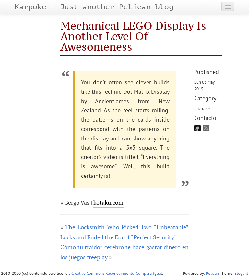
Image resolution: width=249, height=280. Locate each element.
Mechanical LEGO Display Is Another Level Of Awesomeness (133, 36)
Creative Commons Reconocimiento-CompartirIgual (116, 273)
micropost (203, 108)
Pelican (212, 273)
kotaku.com (108, 202)
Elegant (241, 273)
